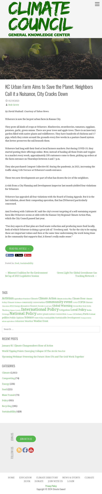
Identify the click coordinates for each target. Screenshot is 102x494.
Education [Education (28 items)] (5, 306)
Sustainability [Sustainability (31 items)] (49, 318)
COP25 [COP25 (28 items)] (75, 302)
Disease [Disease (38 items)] (89, 302)
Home (11, 477)
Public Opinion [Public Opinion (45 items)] (17, 317)
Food (17, 263)
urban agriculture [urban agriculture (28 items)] (8, 321)
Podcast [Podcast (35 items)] (92, 314)
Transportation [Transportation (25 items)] (86, 318)
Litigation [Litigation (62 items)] (64, 310)
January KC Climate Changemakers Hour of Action (27, 345)
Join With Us (26, 439)
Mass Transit (8, 395)
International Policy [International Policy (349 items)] (40, 309)
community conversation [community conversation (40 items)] (33, 302)
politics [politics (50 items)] (5, 317)
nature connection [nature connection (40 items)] (57, 314)
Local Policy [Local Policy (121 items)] (78, 309)
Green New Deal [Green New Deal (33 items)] (79, 306)
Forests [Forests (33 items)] (41, 306)
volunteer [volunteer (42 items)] (19, 321)
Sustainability (26, 263)
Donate (39, 481)
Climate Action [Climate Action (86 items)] (47, 298)
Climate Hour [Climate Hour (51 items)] (79, 298)
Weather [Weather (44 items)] (29, 321)
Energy (5, 384)
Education (25, 477)
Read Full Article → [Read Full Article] (19, 248)
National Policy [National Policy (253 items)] (23, 313)
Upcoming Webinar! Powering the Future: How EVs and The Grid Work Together (43, 356)
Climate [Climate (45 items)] (34, 298)
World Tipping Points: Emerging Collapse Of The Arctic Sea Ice (33, 351)
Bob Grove (13, 105)
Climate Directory (47, 477)
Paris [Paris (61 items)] (86, 314)
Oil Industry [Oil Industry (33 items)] (78, 314)
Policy (5, 400)
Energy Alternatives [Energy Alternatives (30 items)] (21, 306)
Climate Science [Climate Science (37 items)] (14, 302)
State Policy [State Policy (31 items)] (39, 318)
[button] (98, 4)
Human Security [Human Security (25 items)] (15, 310)
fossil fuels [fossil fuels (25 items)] (48, 306)
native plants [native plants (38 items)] (43, 314)
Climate (6, 372)
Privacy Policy (51, 486)
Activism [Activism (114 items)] (8, 298)
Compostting (8, 378)
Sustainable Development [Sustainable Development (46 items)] (67, 317)
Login (70, 481)
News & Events (71, 477)
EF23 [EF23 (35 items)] (12, 306)
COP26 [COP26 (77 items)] (81, 302)
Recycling (7, 406)
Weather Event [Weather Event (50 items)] (41, 321)
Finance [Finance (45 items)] (33, 306)
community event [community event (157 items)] (59, 302)
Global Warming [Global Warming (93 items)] (62, 305)
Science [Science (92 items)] (29, 317)
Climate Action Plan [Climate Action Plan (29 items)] (64, 299)
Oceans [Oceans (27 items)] (69, 314)
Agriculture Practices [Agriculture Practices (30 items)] (22, 299)
